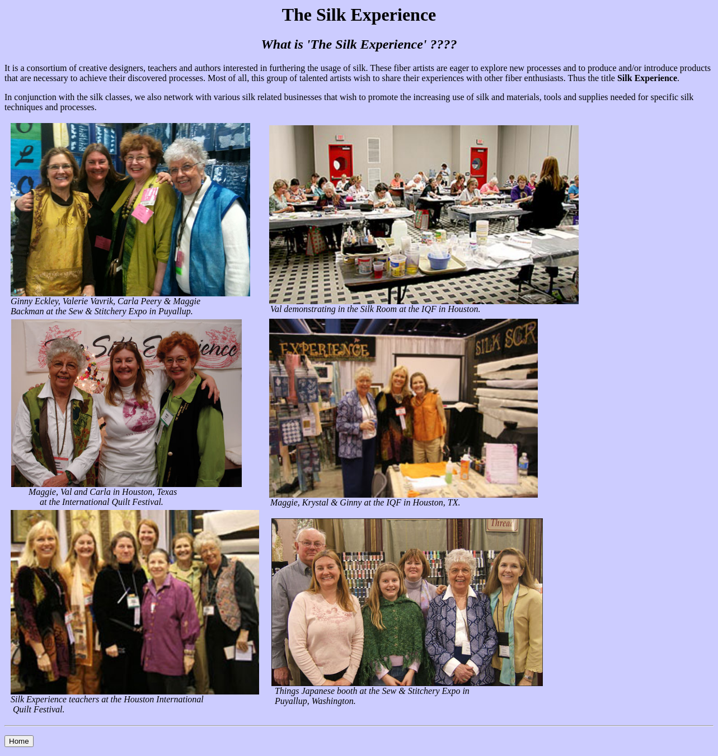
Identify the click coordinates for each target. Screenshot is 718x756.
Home (19, 741)
